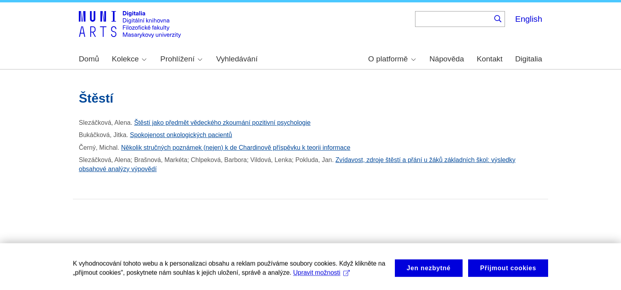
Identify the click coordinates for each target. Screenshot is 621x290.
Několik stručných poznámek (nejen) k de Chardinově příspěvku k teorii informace (236, 147)
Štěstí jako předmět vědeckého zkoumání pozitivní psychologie (222, 122)
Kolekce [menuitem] (129, 59)
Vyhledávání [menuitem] (237, 59)
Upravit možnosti (321, 281)
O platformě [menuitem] (392, 59)
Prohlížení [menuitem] (181, 59)
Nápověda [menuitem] (446, 59)
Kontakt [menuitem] (490, 59)
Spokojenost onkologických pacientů (181, 135)
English (528, 18)
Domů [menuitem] (89, 59)
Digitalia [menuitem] (528, 59)
